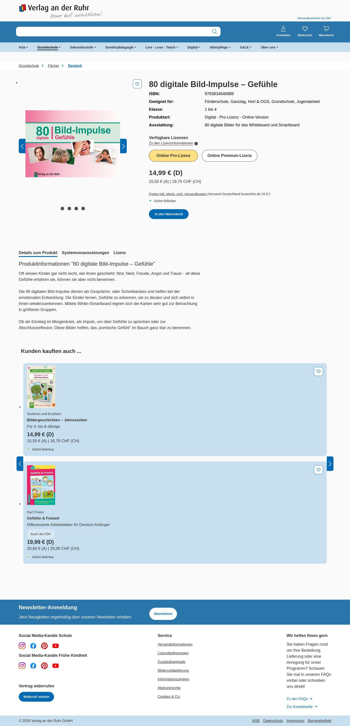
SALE (244, 47)
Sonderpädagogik (119, 47)
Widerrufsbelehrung (173, 670)
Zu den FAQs (299, 699)
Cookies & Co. (169, 697)
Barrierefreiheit (319, 721)
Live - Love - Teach (160, 47)
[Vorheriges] (22, 146)
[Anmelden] (283, 31)
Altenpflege (219, 47)
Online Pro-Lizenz (173, 155)
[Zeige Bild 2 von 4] (69, 208)
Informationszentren (173, 679)
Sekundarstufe (81, 47)
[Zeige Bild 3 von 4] (76, 208)
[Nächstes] (123, 146)
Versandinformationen (175, 644)
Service (165, 636)
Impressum (295, 721)
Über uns (268, 47)
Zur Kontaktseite (302, 707)
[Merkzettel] (305, 31)
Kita (22, 47)
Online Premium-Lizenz (229, 155)
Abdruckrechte (169, 688)
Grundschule (47, 47)
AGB (256, 721)
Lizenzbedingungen (173, 653)
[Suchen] (215, 31)
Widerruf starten (36, 697)
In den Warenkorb (169, 214)
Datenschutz (273, 721)
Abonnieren (163, 613)
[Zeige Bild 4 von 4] (83, 208)
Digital (193, 47)
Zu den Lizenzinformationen (173, 143)
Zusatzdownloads (171, 662)
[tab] (38, 253)
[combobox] (112, 31)
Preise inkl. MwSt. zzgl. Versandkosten (178, 194)
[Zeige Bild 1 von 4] (62, 208)
